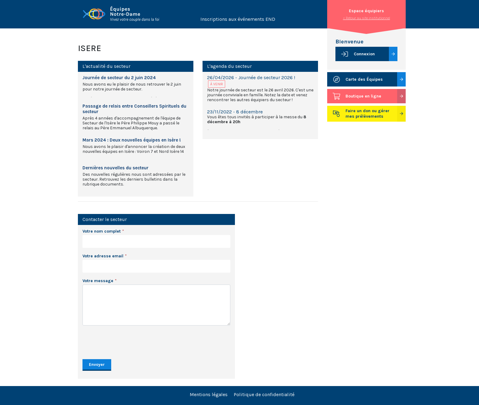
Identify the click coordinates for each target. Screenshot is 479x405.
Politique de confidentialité (264, 394)
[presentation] (128, 342)
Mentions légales (209, 394)
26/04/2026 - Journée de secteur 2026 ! (251, 77)
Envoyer (97, 364)
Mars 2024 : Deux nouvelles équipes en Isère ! (131, 140)
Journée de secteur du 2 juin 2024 (119, 77)
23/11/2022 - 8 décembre (235, 112)
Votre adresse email (102, 256)
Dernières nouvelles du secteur (115, 168)
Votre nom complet (101, 231)
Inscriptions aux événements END (237, 19)
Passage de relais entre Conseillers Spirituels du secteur (134, 108)
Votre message (97, 280)
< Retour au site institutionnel (366, 18)
